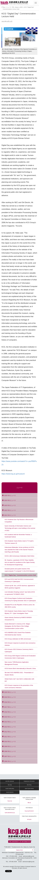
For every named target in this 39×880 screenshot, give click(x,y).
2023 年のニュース (10, 505)
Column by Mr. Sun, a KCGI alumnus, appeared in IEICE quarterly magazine (20, 587)
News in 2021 (19, 7)
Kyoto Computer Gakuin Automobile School (10, 808)
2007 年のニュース (10, 756)
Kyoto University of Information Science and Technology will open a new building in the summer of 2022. (20, 528)
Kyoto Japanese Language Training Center (29, 798)
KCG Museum (29, 807)
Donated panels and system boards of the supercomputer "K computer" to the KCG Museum (20, 570)
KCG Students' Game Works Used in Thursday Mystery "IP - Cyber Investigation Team (19, 612)
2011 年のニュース (10, 736)
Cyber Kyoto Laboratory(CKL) (29, 816)
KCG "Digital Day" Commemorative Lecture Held (20, 575)
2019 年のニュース (10, 697)
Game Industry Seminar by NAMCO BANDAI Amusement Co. (18, 619)
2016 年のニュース (10, 712)
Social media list (9, 792)
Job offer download (9, 781)
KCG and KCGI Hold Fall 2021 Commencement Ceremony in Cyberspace (19, 580)
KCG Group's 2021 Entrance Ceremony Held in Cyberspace (19, 650)
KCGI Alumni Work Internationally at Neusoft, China (20, 668)
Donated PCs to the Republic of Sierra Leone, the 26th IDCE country (20, 606)
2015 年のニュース (10, 717)
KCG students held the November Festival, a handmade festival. (18, 536)
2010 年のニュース (10, 741)
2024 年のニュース (10, 500)
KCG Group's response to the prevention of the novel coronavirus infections (19, 686)
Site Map (10, 784)
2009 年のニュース (10, 746)
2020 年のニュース (10, 692)
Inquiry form (19, 850)
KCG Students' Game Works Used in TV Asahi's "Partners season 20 (19, 542)
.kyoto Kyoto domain (29, 788)
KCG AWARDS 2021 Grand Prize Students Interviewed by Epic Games (17, 634)
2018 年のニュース (10, 702)
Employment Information (29, 781)
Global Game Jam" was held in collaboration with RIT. (19, 680)
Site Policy (29, 784)
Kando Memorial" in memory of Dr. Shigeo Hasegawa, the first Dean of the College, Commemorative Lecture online (17, 626)
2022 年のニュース (10, 510)
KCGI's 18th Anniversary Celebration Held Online (19, 556)
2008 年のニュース (10, 751)
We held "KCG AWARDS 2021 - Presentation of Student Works (19, 674)
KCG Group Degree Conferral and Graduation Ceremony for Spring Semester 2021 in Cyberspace (20, 599)
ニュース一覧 (10, 7)
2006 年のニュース (10, 761)
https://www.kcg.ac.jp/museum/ (13, 474)
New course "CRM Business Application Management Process (17, 663)
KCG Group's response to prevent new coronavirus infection (20, 644)
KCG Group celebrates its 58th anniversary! (18, 639)
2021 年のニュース (10, 515)
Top (4, 7)
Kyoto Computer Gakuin (10, 797)
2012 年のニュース (10, 731)
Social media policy (10, 788)
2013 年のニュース (10, 727)
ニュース (19, 487)
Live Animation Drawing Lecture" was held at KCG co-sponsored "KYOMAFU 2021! (20, 593)
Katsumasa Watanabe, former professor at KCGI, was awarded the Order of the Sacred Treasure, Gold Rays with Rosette (19, 550)
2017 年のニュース (10, 707)
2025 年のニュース (10, 495)
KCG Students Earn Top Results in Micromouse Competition (19, 521)
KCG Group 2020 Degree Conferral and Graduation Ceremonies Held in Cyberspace (20, 657)
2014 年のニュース (10, 722)
